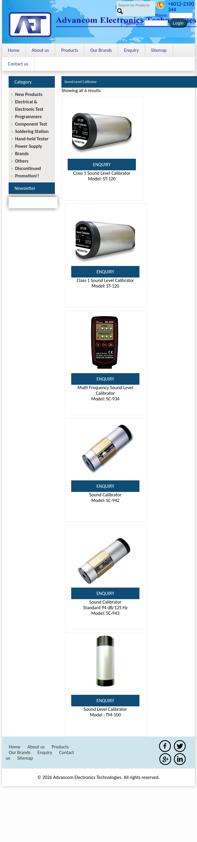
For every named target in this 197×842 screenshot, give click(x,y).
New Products (28, 94)
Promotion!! (27, 176)
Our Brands (101, 50)
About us (40, 50)
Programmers (28, 116)
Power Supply (28, 146)
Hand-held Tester (32, 139)
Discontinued (28, 168)
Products (69, 50)
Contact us (18, 64)
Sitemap (159, 50)
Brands (22, 153)
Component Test (31, 124)
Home (14, 50)
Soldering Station (32, 131)
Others (21, 161)
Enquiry (131, 50)
